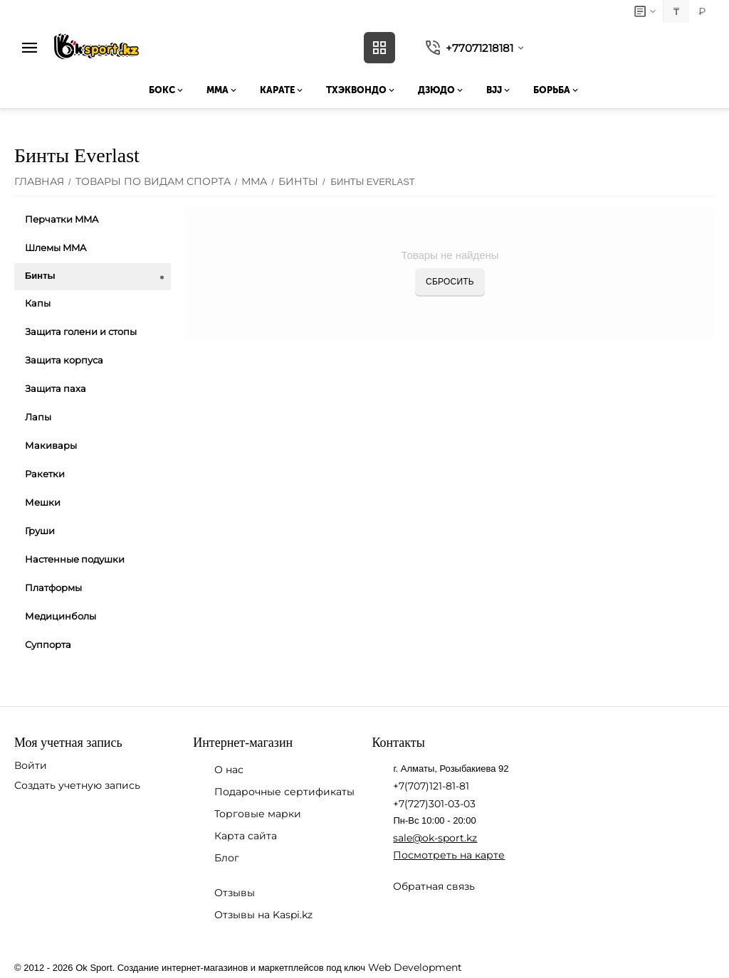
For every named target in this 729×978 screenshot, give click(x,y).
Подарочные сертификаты (284, 791)
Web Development (415, 967)
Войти (30, 765)
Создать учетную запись (77, 785)
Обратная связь (434, 886)
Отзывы (234, 892)
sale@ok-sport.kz (435, 837)
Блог (226, 857)
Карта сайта (245, 835)
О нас (228, 769)
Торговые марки (257, 813)
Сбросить (450, 282)
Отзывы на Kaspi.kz (263, 914)
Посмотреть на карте (449, 855)
